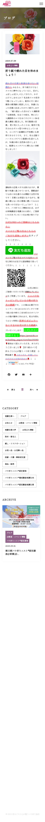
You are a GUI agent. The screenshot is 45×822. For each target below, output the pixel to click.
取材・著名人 (10, 438)
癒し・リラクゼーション (15, 445)
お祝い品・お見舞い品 (14, 451)
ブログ (23, 417)
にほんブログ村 (25, 364)
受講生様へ (9, 417)
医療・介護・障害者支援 (15, 458)
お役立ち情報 (12, 65)
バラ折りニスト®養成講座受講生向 (19, 479)
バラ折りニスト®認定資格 (15, 472)
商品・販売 (9, 465)
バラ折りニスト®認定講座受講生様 (19, 486)
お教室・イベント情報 (28, 424)
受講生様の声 (10, 431)
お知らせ (8, 424)
